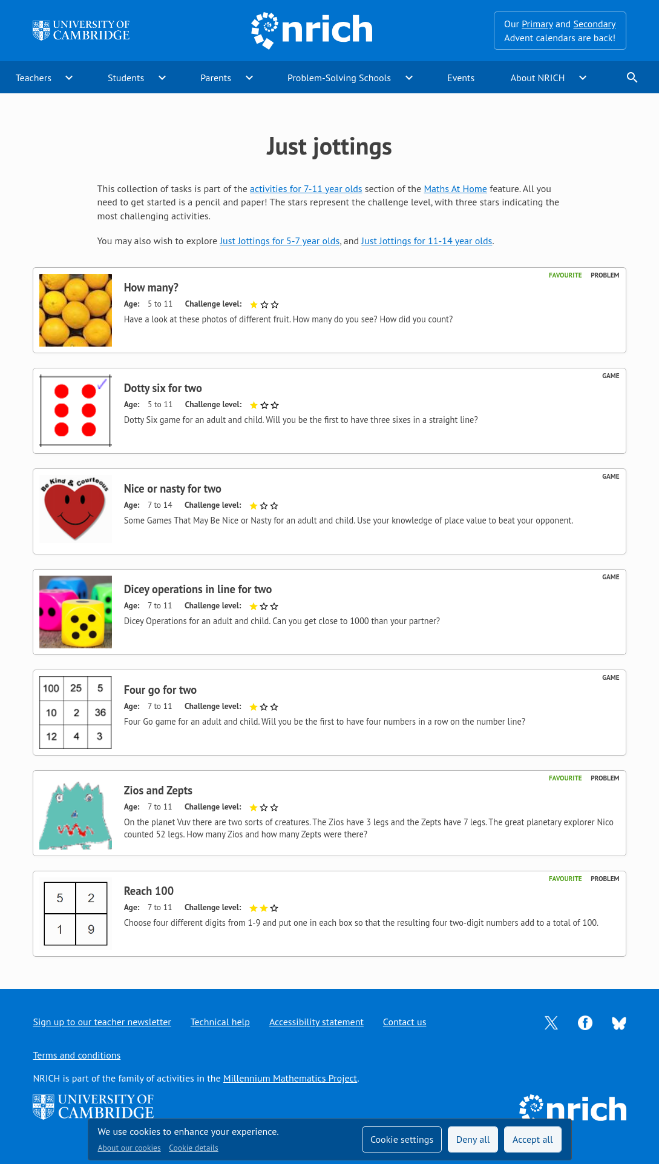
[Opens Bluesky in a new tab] (619, 1022)
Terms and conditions (76, 1055)
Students (126, 78)
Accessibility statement (316, 1022)
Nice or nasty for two (172, 488)
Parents (215, 78)
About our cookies (129, 1147)
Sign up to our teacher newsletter (102, 1022)
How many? (151, 287)
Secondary (594, 24)
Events (460, 78)
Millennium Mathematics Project (290, 1078)
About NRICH (538, 78)
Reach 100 (149, 890)
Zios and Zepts (158, 790)
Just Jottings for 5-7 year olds (279, 240)
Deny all (473, 1139)
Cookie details (193, 1147)
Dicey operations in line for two (198, 589)
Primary (537, 24)
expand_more (69, 77)
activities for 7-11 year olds (306, 188)
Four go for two (160, 689)
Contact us (405, 1022)
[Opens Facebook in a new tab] (585, 1022)
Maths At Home (455, 188)
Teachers (33, 78)
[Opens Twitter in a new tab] (551, 1022)
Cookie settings (401, 1139)
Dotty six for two (163, 388)
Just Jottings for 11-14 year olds (426, 240)
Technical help (220, 1022)
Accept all (533, 1139)
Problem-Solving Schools (339, 78)
